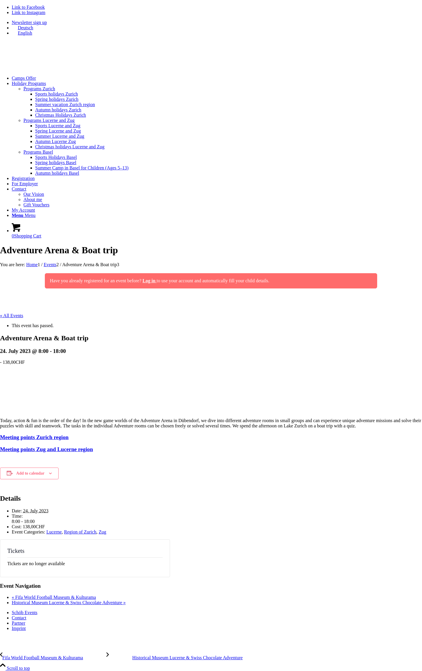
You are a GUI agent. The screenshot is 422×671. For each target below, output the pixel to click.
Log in (149, 280)
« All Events (11, 315)
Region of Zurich (80, 531)
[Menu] (23, 215)
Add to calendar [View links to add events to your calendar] (30, 473)
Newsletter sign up (29, 22)
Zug (102, 531)
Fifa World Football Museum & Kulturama (54, 597)
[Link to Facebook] (28, 7)
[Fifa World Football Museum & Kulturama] (53, 657)
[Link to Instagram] (28, 12)
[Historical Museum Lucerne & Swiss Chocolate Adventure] (174, 657)
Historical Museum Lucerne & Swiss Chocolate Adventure (69, 602)
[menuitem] (217, 22)
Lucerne (54, 531)
